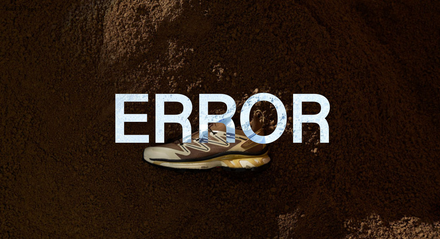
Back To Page (20, 8)
